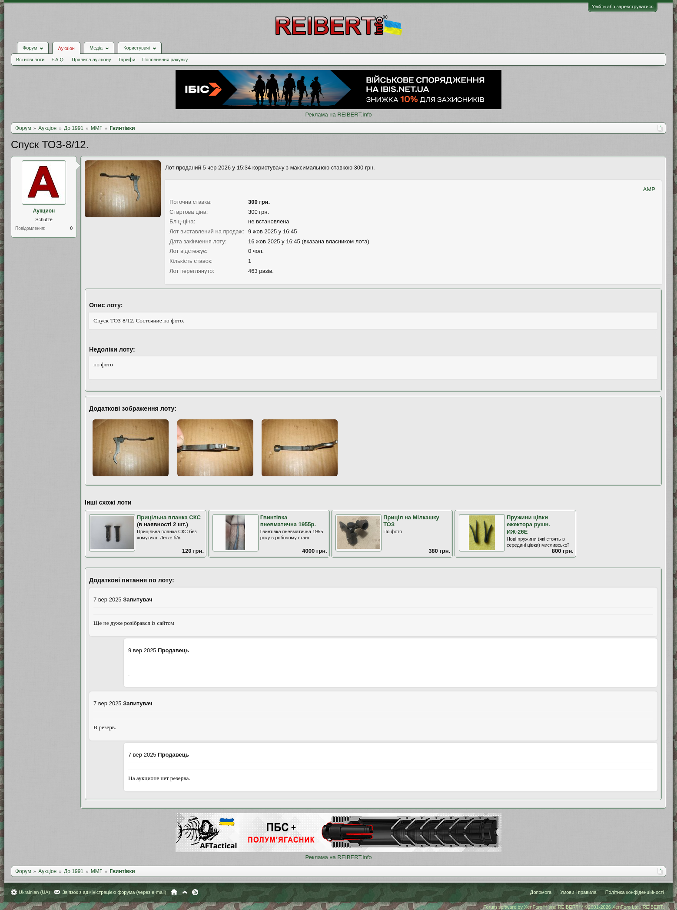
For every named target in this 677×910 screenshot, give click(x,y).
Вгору (185, 892)
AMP (649, 189)
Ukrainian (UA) (34, 892)
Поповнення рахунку (165, 59)
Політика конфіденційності (634, 892)
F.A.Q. (58, 59)
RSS (195, 892)
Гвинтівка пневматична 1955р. (288, 521)
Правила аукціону (91, 59)
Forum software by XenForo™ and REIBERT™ (573, 907)
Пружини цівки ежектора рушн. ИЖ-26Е (528, 524)
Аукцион (44, 211)
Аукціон (66, 48)
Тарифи (127, 59)
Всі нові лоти (30, 59)
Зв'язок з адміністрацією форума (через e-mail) (114, 892)
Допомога (540, 892)
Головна (174, 892)
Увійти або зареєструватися (623, 6)
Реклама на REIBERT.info (338, 114)
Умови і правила (578, 892)
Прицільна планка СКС (169, 517)
